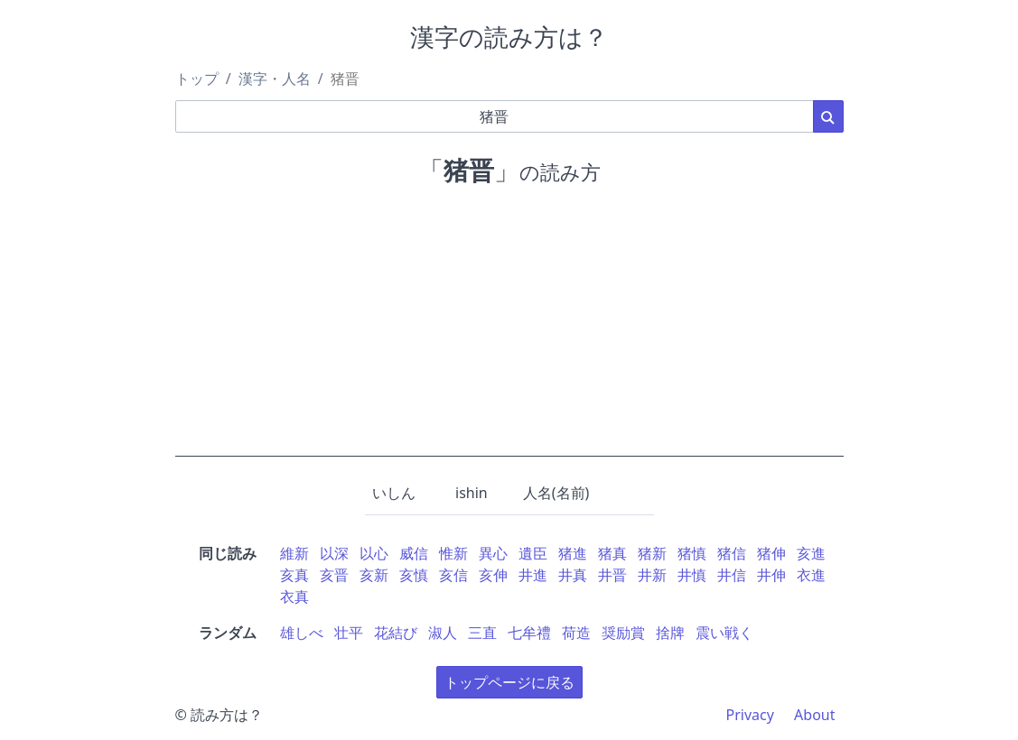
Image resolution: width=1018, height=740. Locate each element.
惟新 (453, 553)
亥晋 (334, 575)
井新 (652, 575)
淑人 (442, 633)
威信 (413, 553)
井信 (731, 575)
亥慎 (413, 575)
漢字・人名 (274, 78)
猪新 (652, 553)
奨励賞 (623, 633)
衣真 (294, 596)
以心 (374, 553)
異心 (493, 553)
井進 (532, 575)
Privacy (750, 715)
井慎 (691, 575)
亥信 (453, 575)
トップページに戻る (509, 682)
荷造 (576, 633)
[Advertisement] (509, 330)
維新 (294, 553)
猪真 (612, 553)
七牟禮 (529, 633)
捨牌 (670, 633)
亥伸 (493, 575)
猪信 (731, 553)
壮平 (348, 633)
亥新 (374, 575)
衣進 (811, 575)
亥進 (811, 553)
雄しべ (301, 633)
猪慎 (691, 553)
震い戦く (724, 633)
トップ (197, 78)
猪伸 (771, 553)
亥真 (294, 575)
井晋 (612, 575)
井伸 (771, 575)
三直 (482, 633)
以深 (334, 553)
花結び (395, 633)
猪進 (572, 553)
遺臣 (532, 553)
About (814, 715)
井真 (572, 575)
